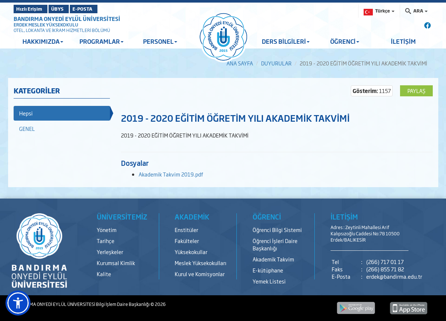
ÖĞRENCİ (344, 41)
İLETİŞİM (403, 41)
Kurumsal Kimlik (116, 263)
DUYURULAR (276, 63)
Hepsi (26, 113)
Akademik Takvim (273, 259)
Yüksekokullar (191, 252)
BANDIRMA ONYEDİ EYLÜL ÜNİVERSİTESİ (67, 18)
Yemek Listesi (269, 281)
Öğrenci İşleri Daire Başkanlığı (275, 244)
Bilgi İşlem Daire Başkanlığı (123, 304)
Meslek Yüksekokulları (200, 263)
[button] (18, 303)
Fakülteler (187, 241)
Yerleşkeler (110, 252)
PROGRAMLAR (101, 41)
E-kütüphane (268, 270)
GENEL (27, 128)
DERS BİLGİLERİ (286, 41)
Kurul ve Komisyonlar (200, 274)
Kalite (104, 274)
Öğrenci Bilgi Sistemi (277, 229)
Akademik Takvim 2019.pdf (171, 174)
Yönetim (107, 229)
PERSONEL (160, 41)
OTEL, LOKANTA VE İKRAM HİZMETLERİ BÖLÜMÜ (62, 30)
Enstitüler (186, 229)
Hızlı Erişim (32, 9)
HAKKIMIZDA (42, 41)
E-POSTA (102, 9)
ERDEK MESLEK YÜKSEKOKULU (46, 24)
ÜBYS (67, 9)
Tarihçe (105, 241)
